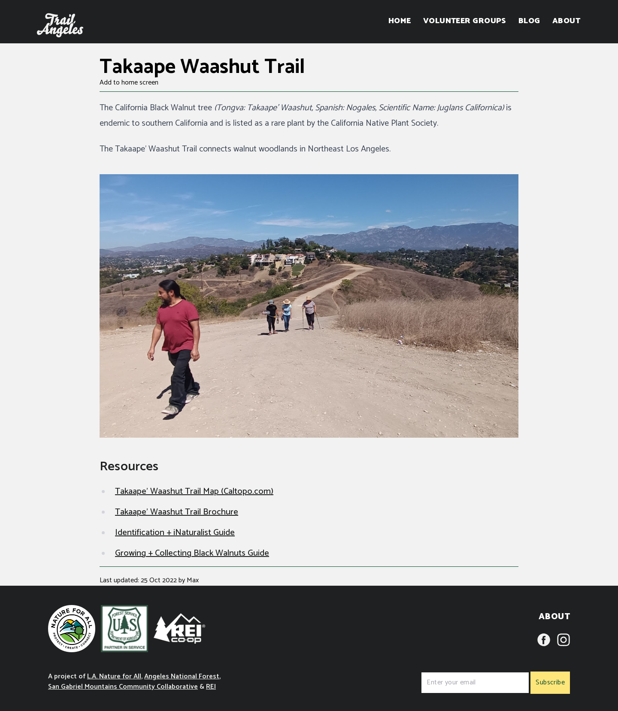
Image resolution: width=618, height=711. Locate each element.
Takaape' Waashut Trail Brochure (176, 512)
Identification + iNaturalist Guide (175, 533)
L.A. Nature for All (114, 676)
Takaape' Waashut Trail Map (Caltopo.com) (194, 491)
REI (211, 687)
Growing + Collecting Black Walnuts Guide (192, 553)
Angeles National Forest (181, 676)
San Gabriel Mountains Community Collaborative (123, 687)
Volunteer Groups (464, 21)
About (566, 21)
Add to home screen (129, 83)
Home (399, 21)
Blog (529, 21)
